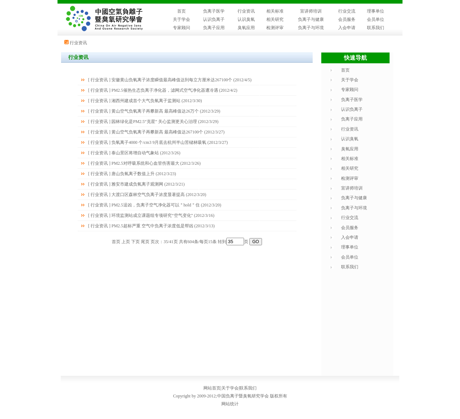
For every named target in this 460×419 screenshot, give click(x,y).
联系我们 (375, 27)
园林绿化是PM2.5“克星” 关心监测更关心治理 (154, 121)
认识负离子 (214, 19)
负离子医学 (214, 11)
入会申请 (346, 27)
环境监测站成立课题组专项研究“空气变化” (152, 215)
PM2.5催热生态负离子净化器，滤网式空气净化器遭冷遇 (164, 90)
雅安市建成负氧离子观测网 (137, 184)
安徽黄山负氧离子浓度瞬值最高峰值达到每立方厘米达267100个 (171, 79)
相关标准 (275, 11)
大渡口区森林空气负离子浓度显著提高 (148, 194)
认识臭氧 (246, 19)
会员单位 (375, 19)
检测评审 (275, 27)
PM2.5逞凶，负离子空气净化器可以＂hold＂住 (155, 205)
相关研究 (275, 19)
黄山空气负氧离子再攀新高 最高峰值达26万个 (155, 111)
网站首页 (212, 388)
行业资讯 (246, 11)
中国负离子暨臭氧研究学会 (243, 395)
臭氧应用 (246, 27)
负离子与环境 (311, 27)
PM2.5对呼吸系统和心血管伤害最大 (145, 163)
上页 (125, 241)
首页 (181, 11)
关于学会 (181, 19)
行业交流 (346, 11)
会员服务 (346, 19)
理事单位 (375, 11)
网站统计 (230, 403)
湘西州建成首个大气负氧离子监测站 (145, 100)
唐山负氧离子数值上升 (133, 173)
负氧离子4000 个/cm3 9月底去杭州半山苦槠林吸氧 (158, 142)
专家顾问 (181, 27)
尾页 (145, 241)
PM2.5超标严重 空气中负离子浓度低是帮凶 (152, 225)
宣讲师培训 (311, 11)
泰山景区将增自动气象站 (135, 152)
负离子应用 (214, 27)
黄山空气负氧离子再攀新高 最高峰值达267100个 (157, 132)
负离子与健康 (311, 19)
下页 (135, 241)
